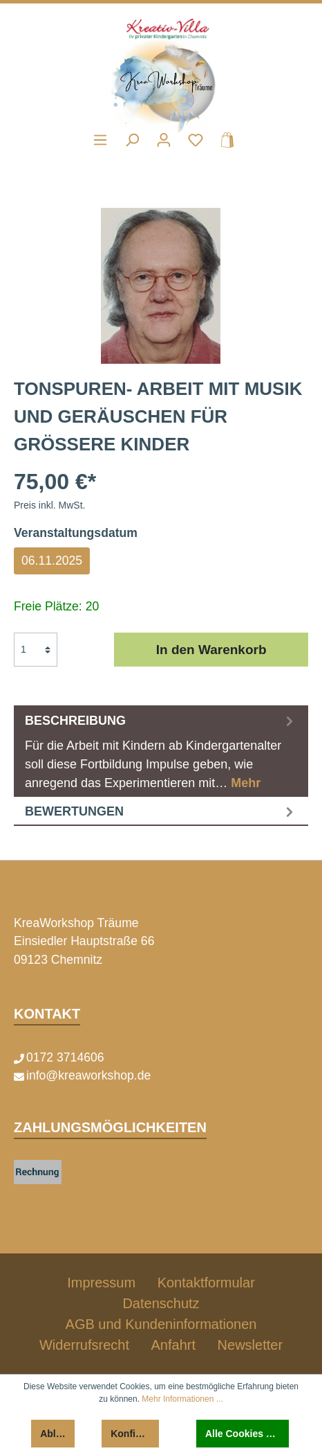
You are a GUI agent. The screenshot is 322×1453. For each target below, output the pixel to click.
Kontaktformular (206, 1282)
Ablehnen (57, 1433)
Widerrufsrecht (84, 1345)
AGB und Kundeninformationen (161, 1324)
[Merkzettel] (195, 140)
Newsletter (250, 1345)
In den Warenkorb (211, 649)
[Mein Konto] (164, 140)
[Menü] (100, 140)
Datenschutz (160, 1303)
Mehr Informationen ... (182, 1399)
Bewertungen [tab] (161, 811)
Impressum (101, 1282)
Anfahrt (173, 1345)
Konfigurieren (134, 1433)
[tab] (161, 751)
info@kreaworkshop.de (88, 1075)
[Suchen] (132, 140)
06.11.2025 (51, 560)
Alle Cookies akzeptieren (247, 1433)
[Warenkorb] (223, 140)
